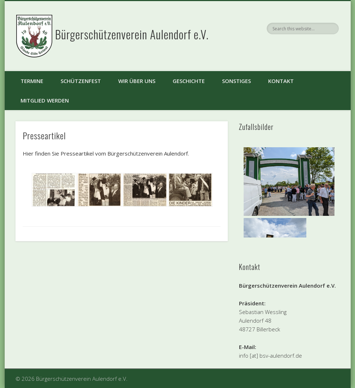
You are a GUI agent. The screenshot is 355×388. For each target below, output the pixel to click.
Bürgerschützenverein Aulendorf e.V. (132, 34)
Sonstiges (236, 80)
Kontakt (281, 80)
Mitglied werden (45, 100)
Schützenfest (81, 80)
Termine (32, 80)
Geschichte (189, 80)
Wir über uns (136, 80)
